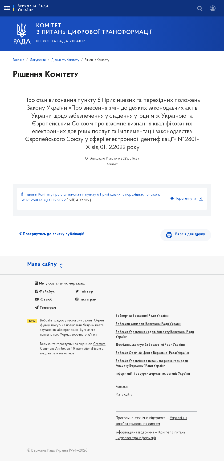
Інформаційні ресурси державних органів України (153, 374)
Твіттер (84, 291)
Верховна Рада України (61, 41)
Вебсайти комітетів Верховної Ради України (148, 324)
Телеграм (45, 308)
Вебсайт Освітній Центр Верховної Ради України (152, 353)
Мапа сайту (124, 395)
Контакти (122, 387)
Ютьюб (43, 299)
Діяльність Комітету (65, 60)
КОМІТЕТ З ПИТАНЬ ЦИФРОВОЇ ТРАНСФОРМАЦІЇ (94, 29)
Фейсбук (45, 291)
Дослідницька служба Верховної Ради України (150, 345)
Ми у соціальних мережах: (60, 283)
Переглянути (183, 198)
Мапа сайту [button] (42, 264)
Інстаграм (85, 299)
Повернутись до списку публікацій (51, 234)
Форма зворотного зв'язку (78, 335)
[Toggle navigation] (6, 8)
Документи (38, 60)
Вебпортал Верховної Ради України (142, 316)
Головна (18, 60)
